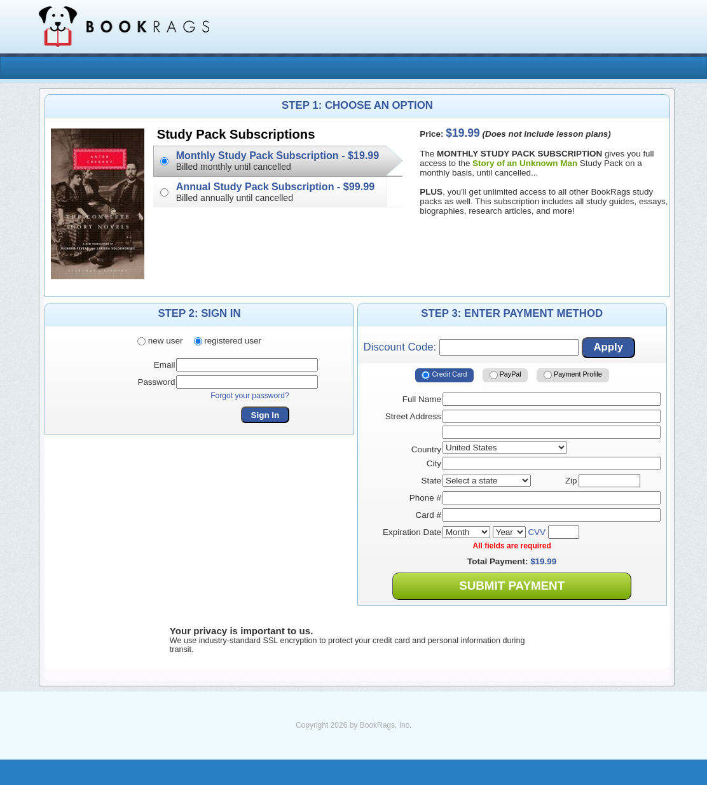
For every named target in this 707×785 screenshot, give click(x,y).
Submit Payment (512, 585)
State (431, 480)
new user (159, 340)
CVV (537, 532)
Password (156, 382)
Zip (571, 480)
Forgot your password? (249, 395)
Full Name (421, 399)
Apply (608, 347)
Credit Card (444, 375)
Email (164, 365)
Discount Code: (471, 347)
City (434, 463)
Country (426, 449)
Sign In (265, 415)
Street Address (413, 416)
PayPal (505, 375)
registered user (227, 340)
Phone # (425, 498)
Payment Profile (573, 375)
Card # (428, 515)
